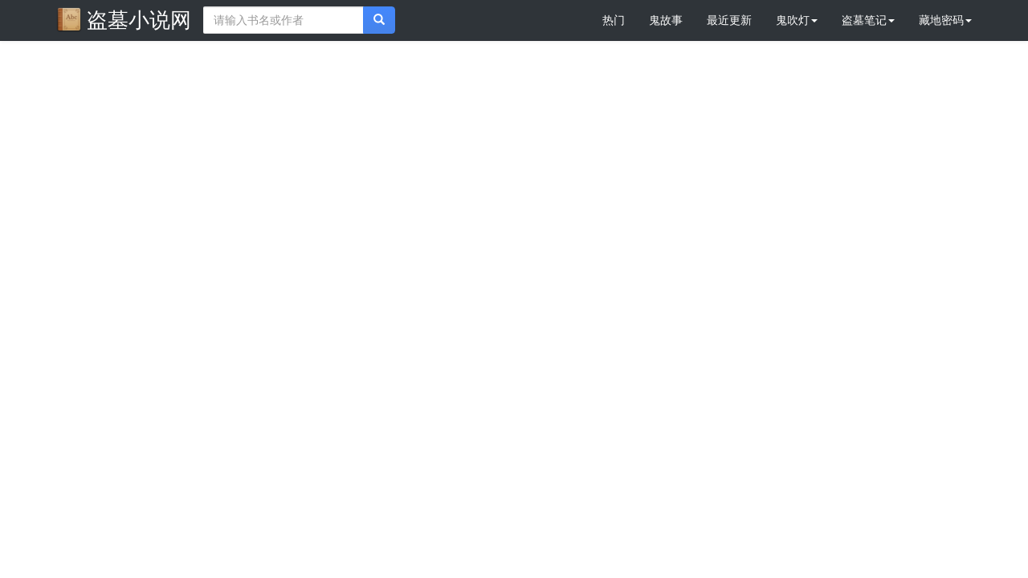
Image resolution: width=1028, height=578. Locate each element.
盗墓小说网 (123, 19)
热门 (613, 20)
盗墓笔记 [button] (868, 20)
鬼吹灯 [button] (797, 20)
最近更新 (729, 20)
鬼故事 (666, 20)
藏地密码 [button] (945, 20)
